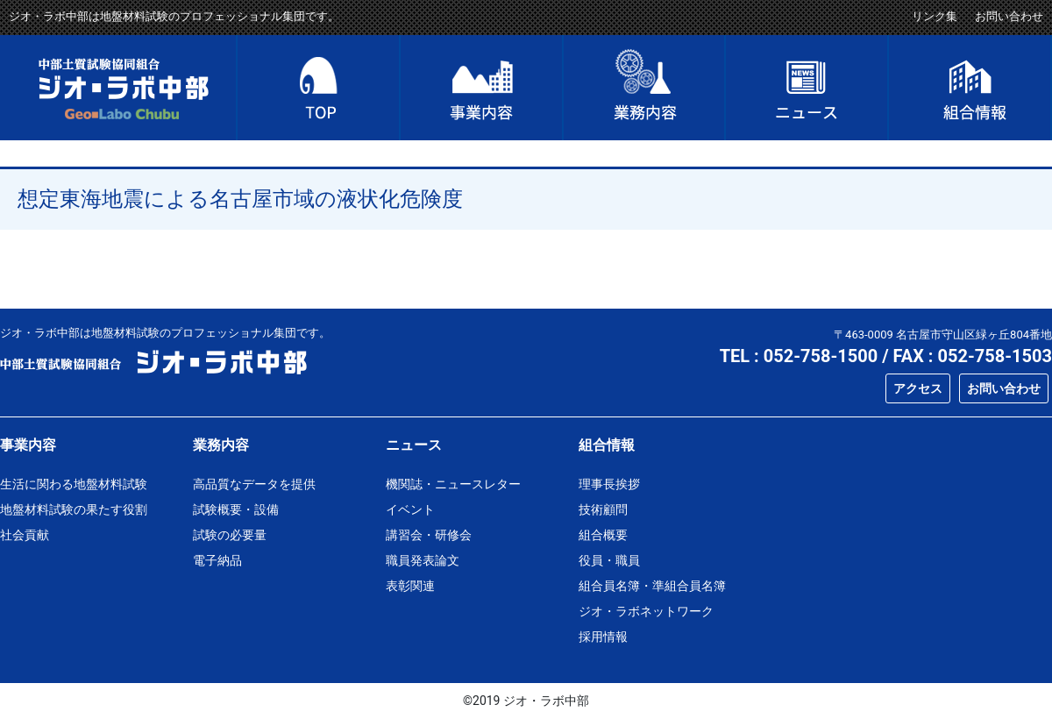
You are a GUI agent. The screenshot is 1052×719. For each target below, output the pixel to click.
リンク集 (934, 16)
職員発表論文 (422, 560)
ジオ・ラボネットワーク (646, 611)
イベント (410, 509)
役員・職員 (609, 560)
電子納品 (217, 560)
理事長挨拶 (609, 484)
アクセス (917, 388)
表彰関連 (410, 586)
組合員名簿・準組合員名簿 (652, 586)
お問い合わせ (1009, 16)
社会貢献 (24, 535)
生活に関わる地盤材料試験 (73, 484)
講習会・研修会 (429, 535)
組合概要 (603, 535)
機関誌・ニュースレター (453, 484)
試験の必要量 (230, 535)
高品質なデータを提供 (254, 484)
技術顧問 (603, 509)
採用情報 (603, 637)
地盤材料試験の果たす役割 (73, 509)
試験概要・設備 (236, 509)
